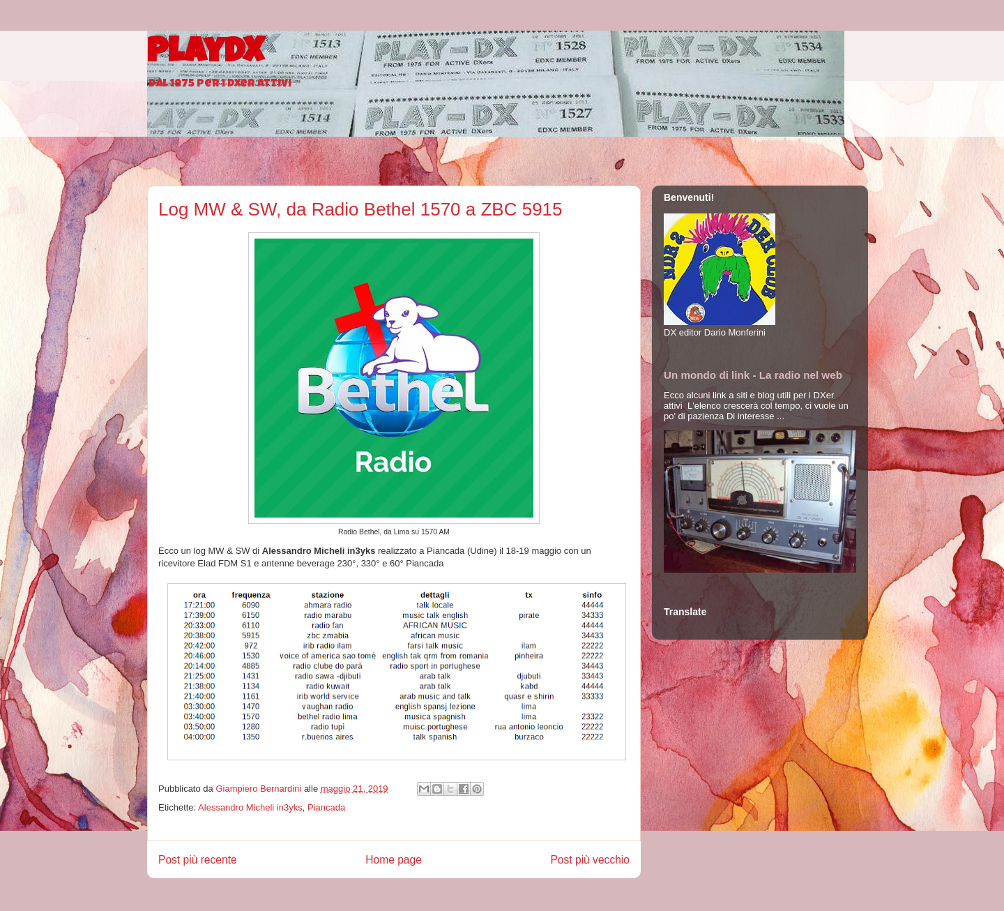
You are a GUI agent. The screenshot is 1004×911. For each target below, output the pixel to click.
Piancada (326, 807)
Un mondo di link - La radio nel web (753, 375)
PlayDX (205, 54)
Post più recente (197, 860)
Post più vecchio (590, 860)
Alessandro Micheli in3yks (250, 807)
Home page (393, 860)
